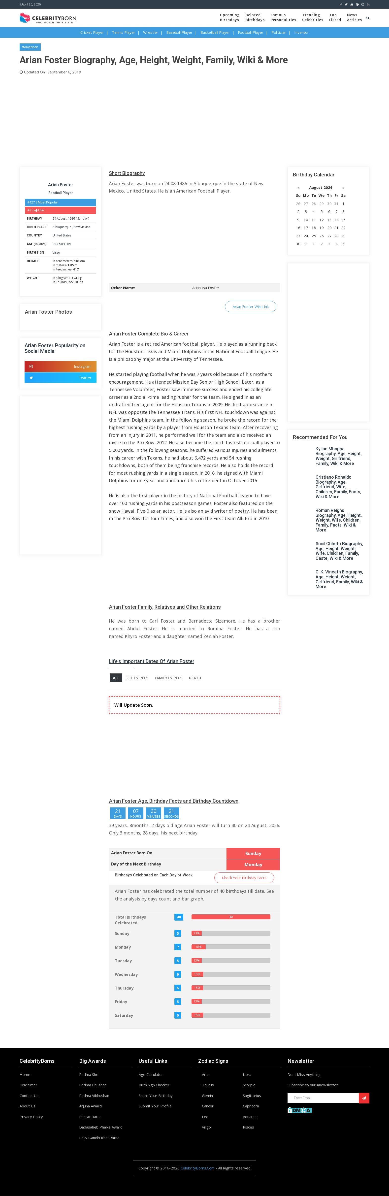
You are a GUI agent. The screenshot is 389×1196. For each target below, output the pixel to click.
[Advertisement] (168, 119)
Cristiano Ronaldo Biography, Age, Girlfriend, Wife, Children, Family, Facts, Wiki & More (338, 486)
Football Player (250, 32)
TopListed (335, 17)
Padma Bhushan (92, 1085)
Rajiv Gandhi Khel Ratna (99, 1137)
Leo (205, 1116)
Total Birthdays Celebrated (130, 920)
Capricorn (251, 1106)
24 (54, 218)
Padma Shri (88, 1074)
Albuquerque (62, 227)
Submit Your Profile (155, 1106)
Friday (121, 1002)
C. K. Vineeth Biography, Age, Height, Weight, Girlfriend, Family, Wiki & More (339, 579)
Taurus (208, 1085)
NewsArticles (354, 17)
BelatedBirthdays (255, 17)
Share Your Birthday (156, 1095)
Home (25, 1074)
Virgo (56, 252)
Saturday (124, 1015)
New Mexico (81, 227)
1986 (71, 218)
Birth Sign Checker (154, 1085)
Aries (206, 1074)
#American (30, 47)
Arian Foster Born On (131, 853)
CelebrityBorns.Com (198, 1168)
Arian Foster (60, 184)
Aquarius (250, 1116)
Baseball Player (179, 32)
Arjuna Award (90, 1106)
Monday (123, 947)
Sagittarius (252, 1095)
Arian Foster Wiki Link (251, 306)
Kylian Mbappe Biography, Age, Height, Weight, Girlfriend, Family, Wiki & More (339, 456)
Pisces (248, 1127)
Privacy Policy (31, 1116)
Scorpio (249, 1085)
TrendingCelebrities (312, 17)
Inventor (301, 32)
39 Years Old (62, 244)
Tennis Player (123, 32)
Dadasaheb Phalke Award (101, 1127)
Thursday (124, 988)
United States (62, 235)
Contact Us (29, 1095)
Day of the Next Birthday (136, 864)
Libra (247, 1074)
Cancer (208, 1106)
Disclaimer (28, 1085)
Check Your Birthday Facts (244, 877)
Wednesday (126, 974)
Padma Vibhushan (94, 1095)
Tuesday (123, 961)
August (61, 218)
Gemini (208, 1095)
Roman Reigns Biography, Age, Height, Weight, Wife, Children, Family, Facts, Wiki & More (339, 520)
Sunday (82, 218)
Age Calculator (151, 1074)
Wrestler (150, 32)
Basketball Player (215, 32)
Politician (278, 32)
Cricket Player (92, 32)
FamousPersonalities (283, 17)
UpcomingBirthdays (230, 17)
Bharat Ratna (90, 1116)
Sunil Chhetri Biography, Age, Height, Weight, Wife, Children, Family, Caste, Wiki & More (339, 551)
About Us (27, 1106)
